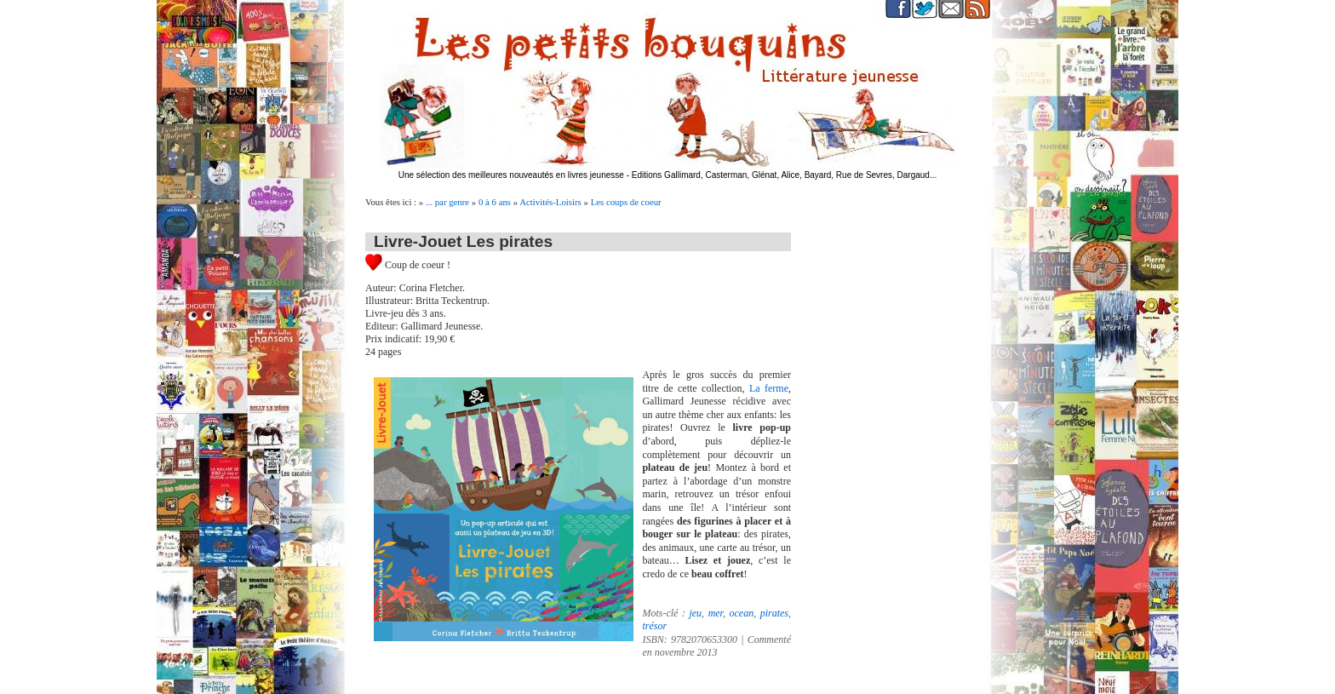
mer (715, 613)
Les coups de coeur (626, 202)
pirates (774, 613)
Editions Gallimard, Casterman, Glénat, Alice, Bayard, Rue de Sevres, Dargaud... (784, 175)
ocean (741, 613)
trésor (654, 626)
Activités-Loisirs (550, 202)
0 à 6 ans (494, 202)
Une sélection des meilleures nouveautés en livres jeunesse (511, 175)
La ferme (766, 388)
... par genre (447, 202)
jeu (695, 613)
